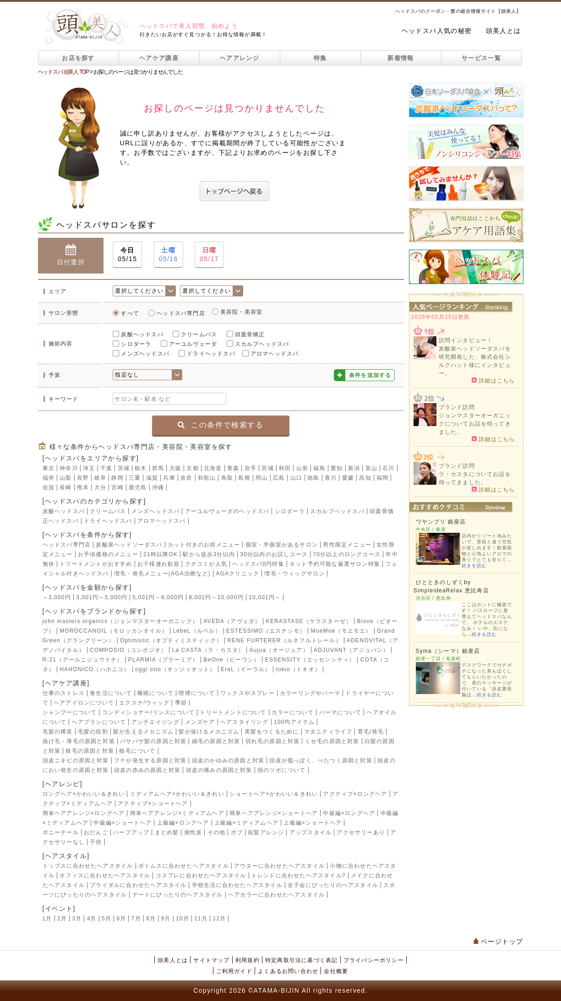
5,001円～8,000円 (158, 597)
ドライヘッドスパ (211, 353)
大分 (100, 487)
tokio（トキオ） (298, 669)
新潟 (354, 468)
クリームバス (199, 334)
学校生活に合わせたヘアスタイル (237, 885)
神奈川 (69, 468)
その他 (216, 832)
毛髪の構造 (58, 731)
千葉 (106, 468)
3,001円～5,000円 (101, 597)
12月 (219, 918)
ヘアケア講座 (159, 58)
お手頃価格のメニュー (108, 554)
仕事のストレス (64, 693)
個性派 (193, 832)
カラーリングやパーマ (310, 693)
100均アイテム (294, 722)
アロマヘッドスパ (275, 353)
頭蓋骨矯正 (250, 334)
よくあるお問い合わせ (288, 971)
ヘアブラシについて (99, 722)
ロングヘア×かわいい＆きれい (84, 794)
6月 (121, 918)
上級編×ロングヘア (183, 823)
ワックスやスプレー (247, 693)
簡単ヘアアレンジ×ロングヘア (84, 813)
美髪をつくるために (272, 731)
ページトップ (498, 941)
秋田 (285, 468)
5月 (106, 918)
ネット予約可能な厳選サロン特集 (334, 564)
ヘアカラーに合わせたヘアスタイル (276, 895)
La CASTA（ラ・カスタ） (208, 650)
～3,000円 (57, 597)
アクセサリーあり (361, 832)
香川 (331, 478)
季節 (181, 703)
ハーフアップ (131, 832)
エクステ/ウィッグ (144, 703)
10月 (182, 918)
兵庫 (169, 478)
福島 (319, 468)
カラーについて (293, 712)
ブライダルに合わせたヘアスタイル (138, 885)
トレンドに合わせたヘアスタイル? (298, 875)
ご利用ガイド (234, 971)
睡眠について (155, 693)
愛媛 (348, 478)
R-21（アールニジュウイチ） (83, 659)
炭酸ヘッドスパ (142, 334)
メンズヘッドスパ (145, 353)
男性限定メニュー (347, 545)
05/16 (168, 254)
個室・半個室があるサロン (281, 545)
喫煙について (197, 693)
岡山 (261, 478)
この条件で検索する (220, 425)
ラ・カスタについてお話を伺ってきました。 (475, 478)
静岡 (117, 478)
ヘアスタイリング (244, 722)
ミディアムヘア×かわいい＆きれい (177, 794)
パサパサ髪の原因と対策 (153, 741)
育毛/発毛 (371, 731)
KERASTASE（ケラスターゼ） (309, 621)
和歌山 (207, 478)
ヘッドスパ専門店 (181, 313)
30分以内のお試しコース (274, 554)
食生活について (111, 693)
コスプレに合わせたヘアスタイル (201, 875)
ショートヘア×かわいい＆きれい (273, 794)
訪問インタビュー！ (466, 340)
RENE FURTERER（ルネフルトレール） (284, 640)
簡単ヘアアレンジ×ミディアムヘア (177, 813)
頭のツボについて (281, 770)
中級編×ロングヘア (349, 813)
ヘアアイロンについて (84, 703)
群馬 (158, 468)
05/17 (209, 254)
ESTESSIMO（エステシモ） (265, 631)
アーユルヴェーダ (193, 344)
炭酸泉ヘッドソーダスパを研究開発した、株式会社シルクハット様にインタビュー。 (475, 361)
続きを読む (474, 565)
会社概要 (336, 971)
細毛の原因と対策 (216, 741)
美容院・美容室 (241, 312)
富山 (371, 468)
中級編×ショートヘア (122, 823)
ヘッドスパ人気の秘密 (437, 30)
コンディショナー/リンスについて (148, 712)
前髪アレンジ (266, 832)
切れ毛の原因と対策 (272, 741)
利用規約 (247, 960)
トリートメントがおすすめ (96, 564)
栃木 (141, 468)
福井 (48, 478)
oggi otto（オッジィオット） (175, 669)
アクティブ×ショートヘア (153, 803)
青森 (233, 468)
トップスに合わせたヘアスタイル (88, 866)
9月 (166, 918)
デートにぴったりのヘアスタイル (177, 895)
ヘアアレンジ (239, 58)
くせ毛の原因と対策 (332, 741)
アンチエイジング (155, 722)
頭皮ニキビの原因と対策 (76, 760)
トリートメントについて (233, 712)
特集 (320, 58)
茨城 (124, 468)
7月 (136, 918)
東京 (48, 468)
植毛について (137, 751)
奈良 (186, 478)
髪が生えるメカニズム (143, 731)
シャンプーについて (70, 712)
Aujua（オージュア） (279, 650)
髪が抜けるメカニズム (209, 731)
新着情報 (400, 58)
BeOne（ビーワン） (232, 659)
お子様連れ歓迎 (158, 564)
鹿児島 (138, 487)
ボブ (237, 832)
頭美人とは (503, 30)
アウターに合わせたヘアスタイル (279, 866)
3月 (77, 918)
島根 (244, 478)
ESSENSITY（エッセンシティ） (310, 659)
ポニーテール (61, 832)
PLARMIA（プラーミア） (163, 659)
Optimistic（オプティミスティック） (171, 640)
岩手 (250, 468)
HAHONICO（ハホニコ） (95, 669)
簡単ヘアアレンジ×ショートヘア (273, 813)
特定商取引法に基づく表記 (301, 960)
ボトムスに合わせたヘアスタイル (183, 866)
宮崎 (117, 487)
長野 (83, 478)
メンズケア (200, 722)
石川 (388, 468)
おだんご (96, 832)
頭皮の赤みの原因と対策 (147, 770)
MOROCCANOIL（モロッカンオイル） (114, 631)
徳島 (313, 478)
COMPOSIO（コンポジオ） (128, 650)
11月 (200, 918)
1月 (47, 918)
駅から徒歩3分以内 (208, 554)
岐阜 (100, 478)
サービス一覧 (481, 58)
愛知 (337, 468)
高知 (365, 478)
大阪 (175, 468)
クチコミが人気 (206, 564)
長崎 (65, 487)
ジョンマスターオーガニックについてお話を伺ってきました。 (475, 423)
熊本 (83, 487)
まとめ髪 (167, 832)
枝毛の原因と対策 (89, 751)
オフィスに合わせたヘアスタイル (105, 875)
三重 (135, 478)
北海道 (213, 468)
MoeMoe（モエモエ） (341, 631)
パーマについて (340, 712)
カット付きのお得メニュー (204, 545)
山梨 (65, 478)
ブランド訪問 (457, 407)
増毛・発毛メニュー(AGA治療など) (162, 573)
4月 (92, 918)
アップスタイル (310, 832)
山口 (296, 478)
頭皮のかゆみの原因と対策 (228, 760)
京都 (192, 468)
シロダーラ (136, 344)
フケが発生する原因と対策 (150, 760)
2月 (62, 918)
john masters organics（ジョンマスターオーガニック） (121, 621)
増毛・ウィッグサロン (294, 573)
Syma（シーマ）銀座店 (448, 651)
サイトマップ (211, 960)
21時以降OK (160, 554)
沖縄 (158, 487)
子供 (96, 842)
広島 (279, 478)
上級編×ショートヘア (312, 823)
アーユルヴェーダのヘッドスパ (227, 511)
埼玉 (89, 468)
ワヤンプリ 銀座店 (441, 522)
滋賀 (152, 478)
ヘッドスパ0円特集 (258, 564)
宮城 (267, 468)
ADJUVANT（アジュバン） (351, 650)
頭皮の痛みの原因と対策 (219, 770)
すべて (130, 313)
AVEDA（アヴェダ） (232, 621)
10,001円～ (265, 597)
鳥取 (227, 478)
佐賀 (48, 487)
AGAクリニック (237, 573)
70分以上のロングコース (347, 554)
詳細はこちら (493, 380)
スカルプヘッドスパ (262, 344)
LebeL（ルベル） (197, 631)
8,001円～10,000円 (216, 597)
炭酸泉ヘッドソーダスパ (129, 545)
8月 (151, 918)
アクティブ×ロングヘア (355, 794)
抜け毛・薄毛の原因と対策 (79, 741)
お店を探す (78, 58)
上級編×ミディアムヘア (246, 823)
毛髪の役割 (93, 731)
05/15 (127, 254)
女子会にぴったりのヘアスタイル (333, 885)
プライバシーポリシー (373, 960)
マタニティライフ (328, 731)
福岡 (382, 478)
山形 (302, 468)
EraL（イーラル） (246, 669)
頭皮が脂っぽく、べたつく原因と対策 (320, 760)
